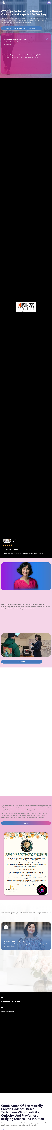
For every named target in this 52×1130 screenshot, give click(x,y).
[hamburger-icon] (49, 2)
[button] (4, 306)
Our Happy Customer (10, 549)
